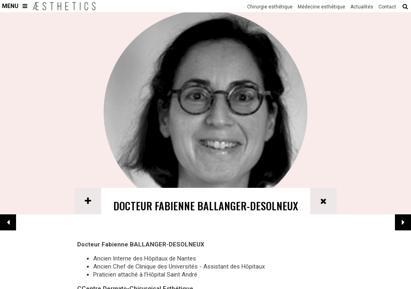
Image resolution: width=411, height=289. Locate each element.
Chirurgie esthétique (269, 7)
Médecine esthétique (321, 7)
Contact (387, 7)
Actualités (361, 7)
